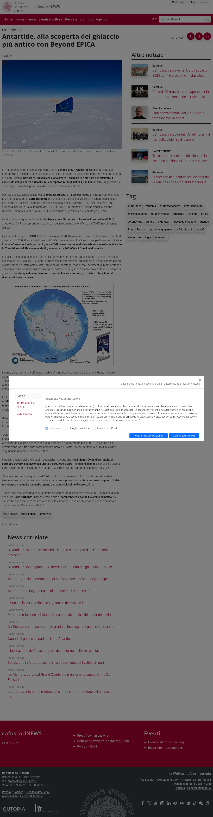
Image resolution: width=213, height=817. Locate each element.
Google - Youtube (79, 428)
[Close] (200, 380)
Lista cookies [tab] (24, 413)
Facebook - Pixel (107, 428)
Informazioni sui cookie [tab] (26, 404)
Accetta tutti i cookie (184, 435)
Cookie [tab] (21, 396)
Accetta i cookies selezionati (148, 435)
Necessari (55, 428)
